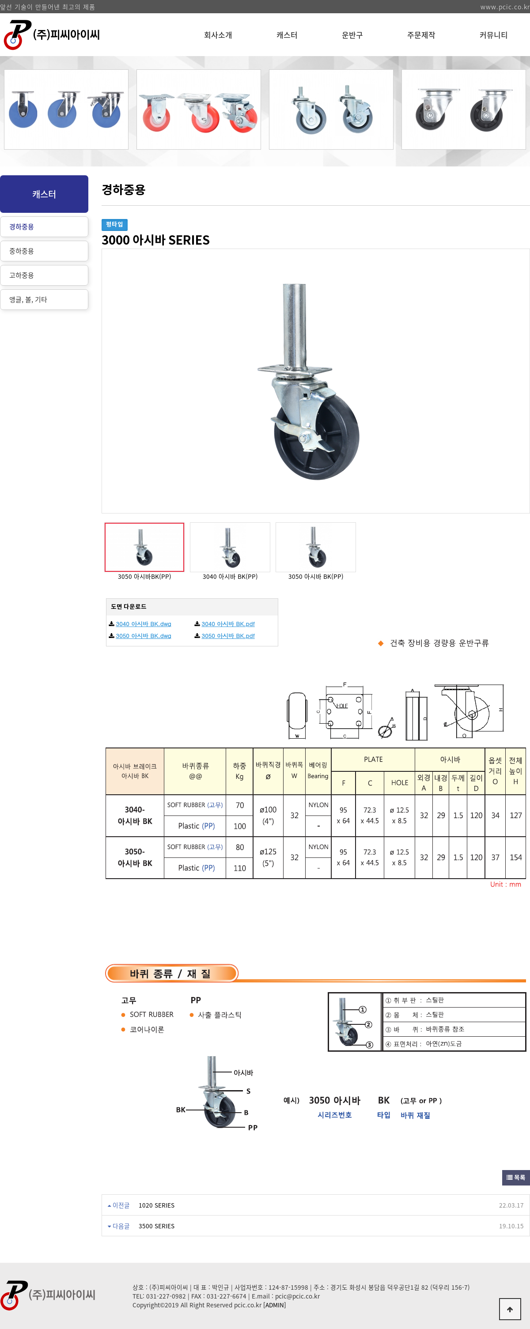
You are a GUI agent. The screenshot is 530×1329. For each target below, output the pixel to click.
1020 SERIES (156, 1205)
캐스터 (287, 34)
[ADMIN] (274, 1304)
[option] (66, 109)
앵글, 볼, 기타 (28, 299)
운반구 (352, 34)
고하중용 (21, 275)
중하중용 (21, 251)
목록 (516, 1178)
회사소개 (218, 34)
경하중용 (21, 226)
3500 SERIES (156, 1225)
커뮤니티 (494, 34)
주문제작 (421, 34)
